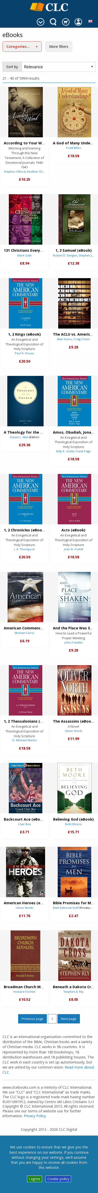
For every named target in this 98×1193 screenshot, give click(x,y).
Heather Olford (37, 171)
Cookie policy (58, 1178)
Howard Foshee (24, 991)
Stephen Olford (14, 171)
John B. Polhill (73, 549)
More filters (58, 46)
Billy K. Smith (65, 451)
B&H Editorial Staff (66, 908)
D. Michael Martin (24, 740)
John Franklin (73, 642)
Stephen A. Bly (73, 991)
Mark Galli (24, 255)
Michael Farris (24, 633)
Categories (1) (19, 46)
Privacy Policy (35, 1115)
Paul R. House (24, 353)
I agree (34, 1178)
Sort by (12, 66)
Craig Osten (81, 339)
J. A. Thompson (24, 549)
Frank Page (83, 451)
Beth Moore (73, 824)
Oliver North (73, 731)
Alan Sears (64, 339)
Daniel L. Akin (19, 437)
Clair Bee (24, 824)
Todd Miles (73, 148)
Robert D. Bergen (65, 255)
